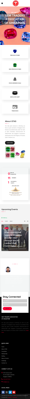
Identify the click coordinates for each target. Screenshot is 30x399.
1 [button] (13, 286)
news (11, 221)
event (6, 221)
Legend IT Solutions (12, 397)
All (2, 221)
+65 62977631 (7, 379)
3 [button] (17, 286)
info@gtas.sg (6, 382)
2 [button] (15, 286)
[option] (15, 237)
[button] (10, 143)
